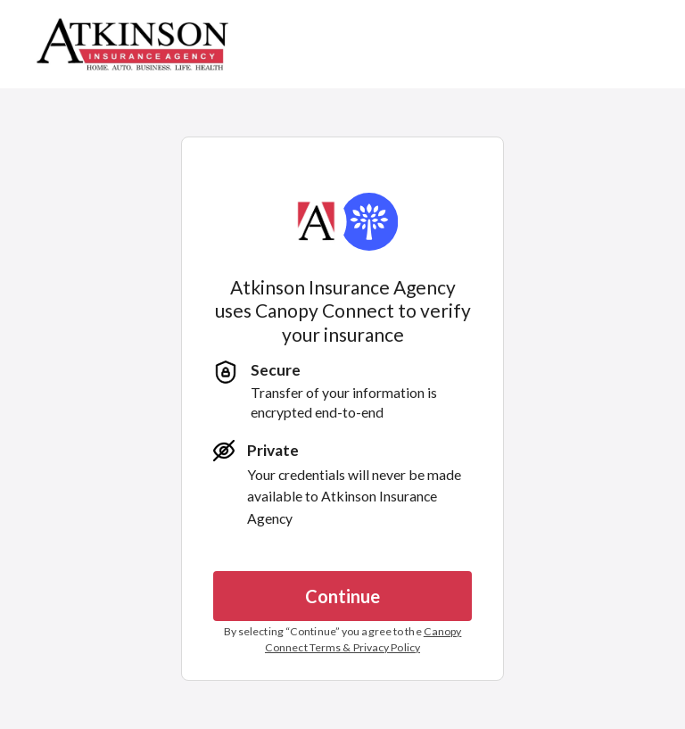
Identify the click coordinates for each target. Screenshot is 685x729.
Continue (342, 596)
